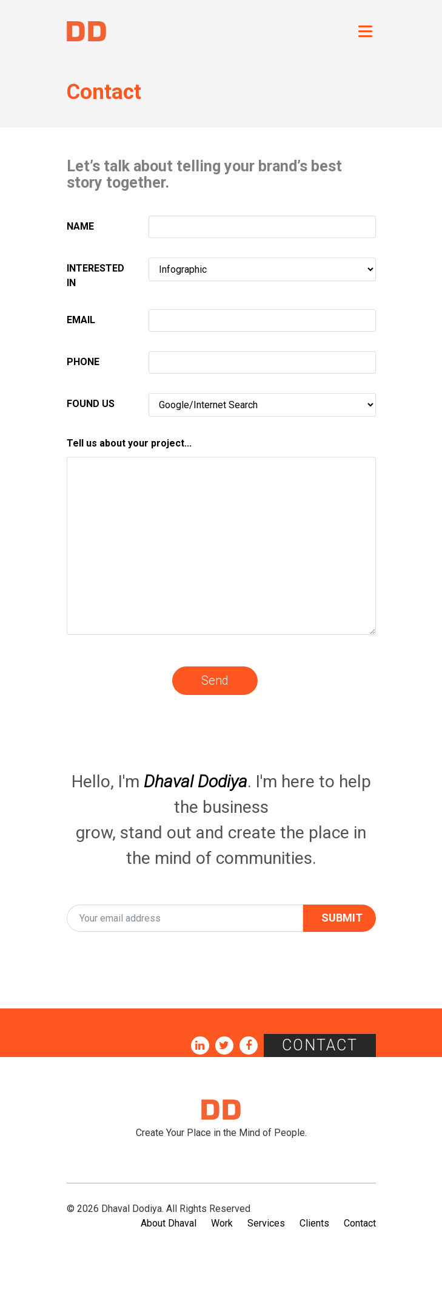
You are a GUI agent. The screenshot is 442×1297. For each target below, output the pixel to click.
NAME (80, 226)
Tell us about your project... (129, 443)
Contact (320, 1045)
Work (222, 1223)
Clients (314, 1223)
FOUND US (91, 403)
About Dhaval (168, 1223)
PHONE (83, 362)
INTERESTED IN (95, 275)
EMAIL (81, 320)
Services (266, 1223)
